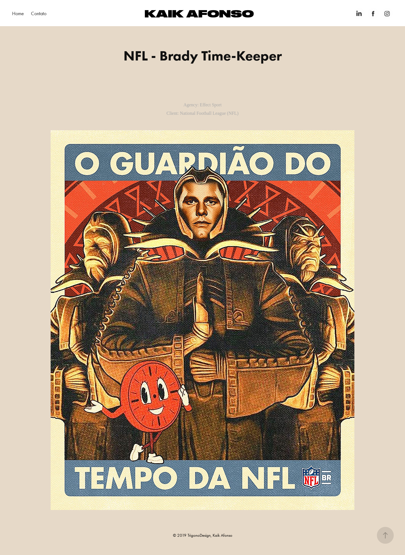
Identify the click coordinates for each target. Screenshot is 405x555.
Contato (38, 13)
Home (18, 13)
